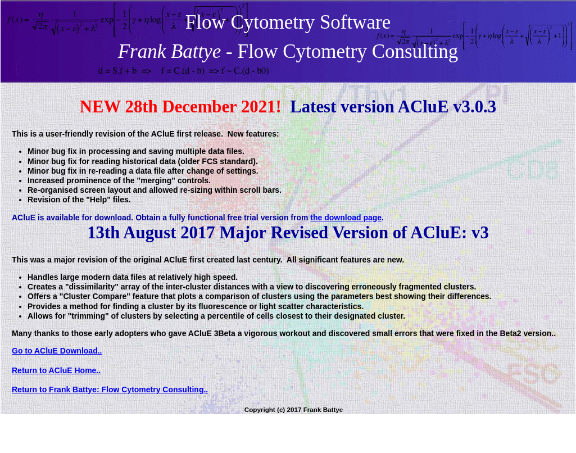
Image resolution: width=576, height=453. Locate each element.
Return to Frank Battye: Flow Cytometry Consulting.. (110, 389)
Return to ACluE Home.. (56, 370)
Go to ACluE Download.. (57, 350)
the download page (346, 217)
